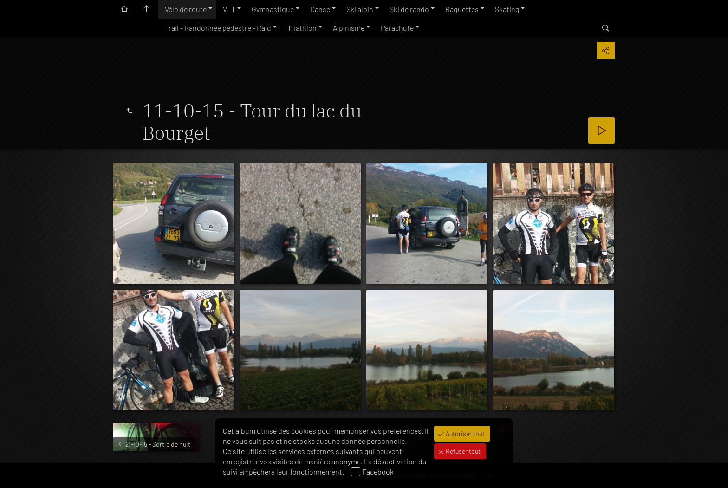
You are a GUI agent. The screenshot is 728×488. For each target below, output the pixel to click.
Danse (320, 9)
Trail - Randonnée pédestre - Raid (218, 27)
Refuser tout (462, 451)
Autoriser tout (464, 433)
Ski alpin (359, 9)
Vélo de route (186, 9)
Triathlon (302, 27)
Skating (507, 9)
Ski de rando (409, 9)
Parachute (397, 27)
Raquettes (462, 9)
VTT (229, 9)
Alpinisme (348, 27)
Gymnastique (273, 9)
